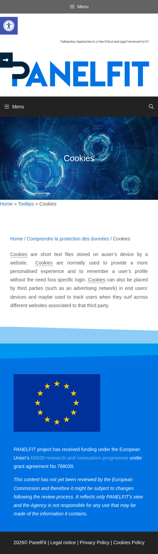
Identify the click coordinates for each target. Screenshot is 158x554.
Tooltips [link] (26, 204)
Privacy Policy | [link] (96, 542)
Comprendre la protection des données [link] (68, 238)
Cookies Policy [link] (128, 542)
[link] (9, 26)
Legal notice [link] (63, 542)
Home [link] (6, 204)
